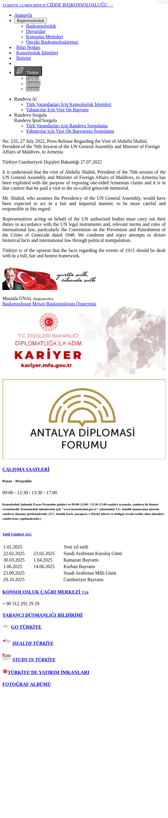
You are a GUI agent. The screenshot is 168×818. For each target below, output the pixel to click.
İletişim (23, 58)
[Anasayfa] (23, 15)
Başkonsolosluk (30, 20)
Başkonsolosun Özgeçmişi (71, 303)
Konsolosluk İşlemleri (37, 52)
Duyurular (36, 31)
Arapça (33, 88)
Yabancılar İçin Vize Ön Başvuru (57, 109)
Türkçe (28, 71)
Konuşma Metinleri (44, 36)
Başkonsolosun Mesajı (24, 303)
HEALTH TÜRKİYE (33, 643)
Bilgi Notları (28, 47)
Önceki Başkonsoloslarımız (52, 42)
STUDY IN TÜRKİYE (34, 659)
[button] (84, 534)
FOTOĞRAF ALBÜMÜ (26, 684)
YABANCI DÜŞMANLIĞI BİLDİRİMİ (42, 615)
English (33, 83)
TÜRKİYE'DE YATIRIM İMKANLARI (45, 672)
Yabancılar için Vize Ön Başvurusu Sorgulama (70, 131)
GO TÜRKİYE (26, 627)
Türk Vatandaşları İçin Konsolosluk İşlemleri (69, 104)
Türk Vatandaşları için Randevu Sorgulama (67, 125)
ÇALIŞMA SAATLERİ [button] (25, 469)
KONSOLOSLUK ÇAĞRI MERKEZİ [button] (45, 592)
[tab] (84, 469)
